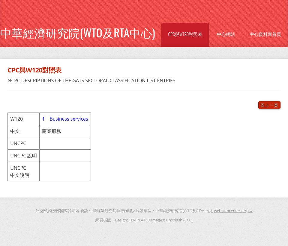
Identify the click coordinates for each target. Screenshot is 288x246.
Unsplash (174, 220)
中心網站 (226, 34)
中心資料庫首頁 (265, 34)
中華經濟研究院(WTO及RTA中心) (77, 32)
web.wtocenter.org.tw (233, 210)
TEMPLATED (139, 220)
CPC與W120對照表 (185, 34)
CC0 (187, 220)
